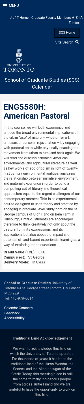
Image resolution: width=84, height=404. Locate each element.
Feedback (12, 313)
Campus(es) (14, 257)
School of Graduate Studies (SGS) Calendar (42, 83)
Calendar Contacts (18, 308)
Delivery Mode (16, 262)
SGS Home (67, 33)
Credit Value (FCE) (19, 252)
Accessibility (14, 318)
